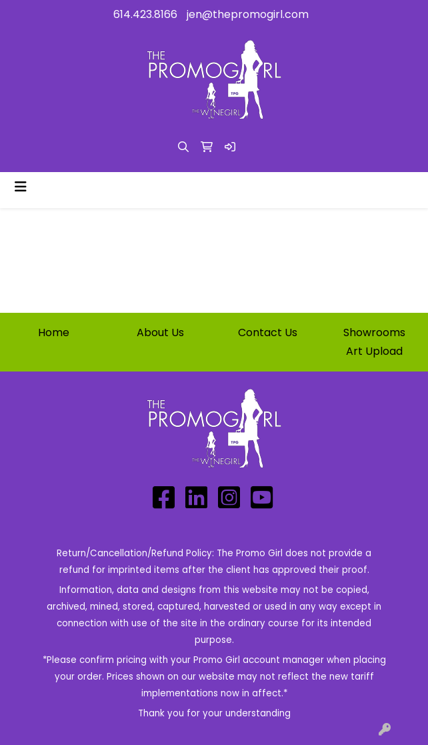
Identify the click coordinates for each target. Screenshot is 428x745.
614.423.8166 (145, 14)
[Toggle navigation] (21, 186)
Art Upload (374, 351)
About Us (160, 332)
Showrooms (374, 332)
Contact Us (267, 332)
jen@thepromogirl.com (248, 14)
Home (53, 332)
